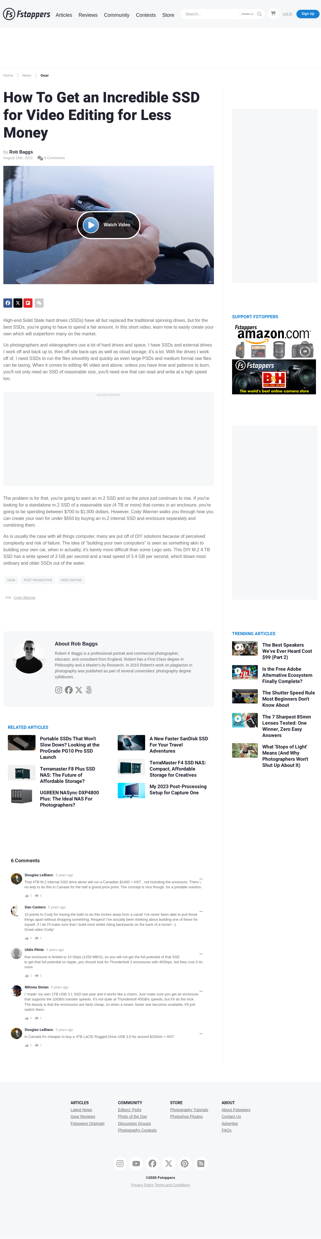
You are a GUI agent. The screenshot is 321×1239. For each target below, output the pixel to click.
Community (116, 15)
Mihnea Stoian (37, 987)
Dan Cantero (35, 907)
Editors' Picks (129, 1110)
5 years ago (64, 875)
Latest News (81, 1110)
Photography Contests (137, 1130)
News (27, 75)
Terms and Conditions (172, 1185)
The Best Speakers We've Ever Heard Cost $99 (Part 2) (287, 651)
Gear (45, 75)
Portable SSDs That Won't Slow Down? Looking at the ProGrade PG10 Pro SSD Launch (70, 748)
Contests (146, 15)
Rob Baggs (21, 152)
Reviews (88, 15)
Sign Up (308, 14)
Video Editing (71, 580)
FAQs (227, 1130)
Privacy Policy (142, 1185)
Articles (64, 15)
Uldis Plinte (34, 950)
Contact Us (231, 1116)
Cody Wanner (25, 597)
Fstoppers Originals (88, 1123)
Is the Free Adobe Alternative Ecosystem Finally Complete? (287, 675)
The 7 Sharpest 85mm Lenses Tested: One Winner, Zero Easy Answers (286, 726)
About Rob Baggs (76, 644)
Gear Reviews (83, 1116)
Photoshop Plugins (186, 1116)
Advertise (230, 1123)
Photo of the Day (132, 1116)
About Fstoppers (236, 1110)
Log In (287, 14)
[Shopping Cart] (273, 13)
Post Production (38, 580)
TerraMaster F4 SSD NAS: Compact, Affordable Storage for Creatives (178, 769)
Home (8, 75)
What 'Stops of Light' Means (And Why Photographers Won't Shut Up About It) (285, 756)
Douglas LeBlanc (39, 875)
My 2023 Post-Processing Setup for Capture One (178, 789)
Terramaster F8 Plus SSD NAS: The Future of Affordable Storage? (67, 775)
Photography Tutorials (189, 1110)
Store (168, 15)
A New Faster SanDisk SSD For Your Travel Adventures (179, 745)
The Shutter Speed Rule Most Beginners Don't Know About (288, 699)
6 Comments (51, 158)
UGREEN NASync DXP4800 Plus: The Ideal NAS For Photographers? (69, 799)
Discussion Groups (134, 1123)
